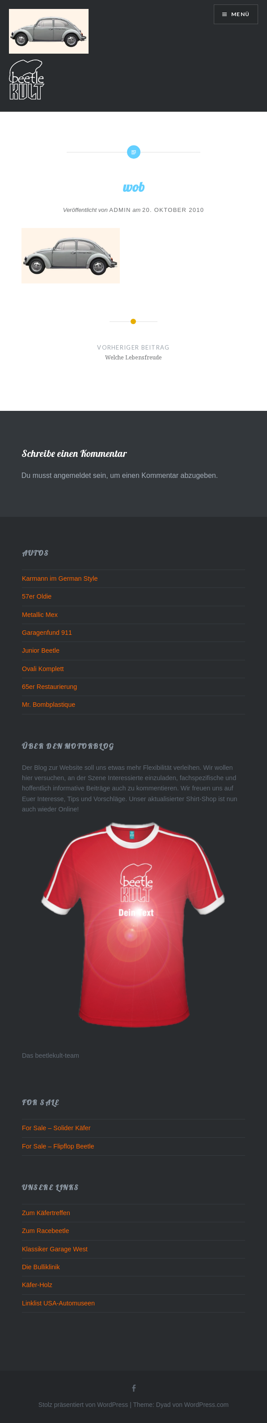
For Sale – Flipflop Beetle (58, 1146)
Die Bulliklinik (41, 1267)
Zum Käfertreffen (46, 1212)
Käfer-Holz (37, 1284)
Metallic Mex (40, 614)
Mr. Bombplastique (48, 704)
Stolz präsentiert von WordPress (83, 1404)
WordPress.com (206, 1404)
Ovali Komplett (43, 668)
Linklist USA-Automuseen (58, 1303)
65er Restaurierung (49, 686)
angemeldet (72, 475)
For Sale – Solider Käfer (56, 1128)
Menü (240, 14)
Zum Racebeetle (45, 1230)
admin (120, 210)
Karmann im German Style (60, 578)
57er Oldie (36, 596)
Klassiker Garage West (55, 1249)
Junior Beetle (40, 650)
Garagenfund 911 (47, 632)
